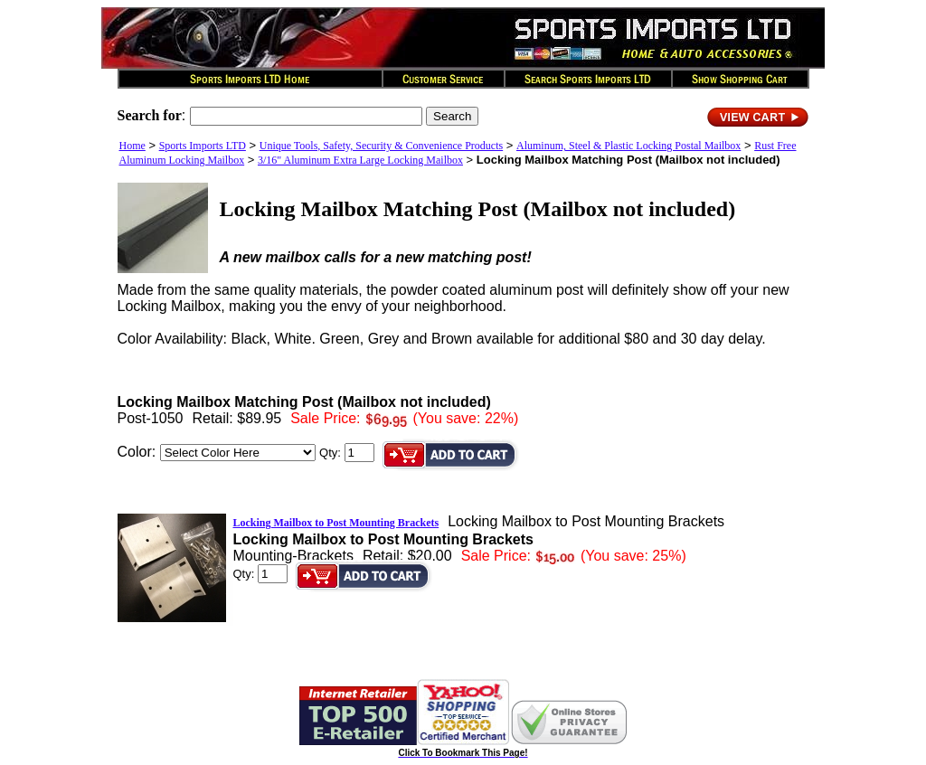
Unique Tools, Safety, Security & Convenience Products (381, 145)
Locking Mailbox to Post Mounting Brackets (336, 522)
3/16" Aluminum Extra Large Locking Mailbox (360, 160)
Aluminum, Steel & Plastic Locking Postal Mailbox (628, 145)
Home (132, 145)
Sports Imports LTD (202, 145)
